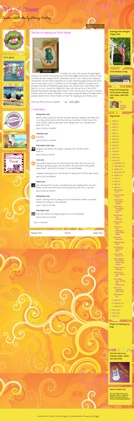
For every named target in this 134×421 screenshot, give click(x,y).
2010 (114, 316)
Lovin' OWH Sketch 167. (119, 255)
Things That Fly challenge (119, 268)
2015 (114, 154)
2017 (114, 148)
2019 (114, 142)
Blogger (96, 416)
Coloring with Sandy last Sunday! (118, 201)
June (116, 181)
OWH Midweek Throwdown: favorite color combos (119, 261)
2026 (114, 121)
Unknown (40, 133)
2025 (114, 124)
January (117, 306)
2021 (114, 136)
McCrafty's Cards (43, 145)
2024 (114, 127)
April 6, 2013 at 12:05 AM (46, 140)
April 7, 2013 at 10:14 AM (45, 205)
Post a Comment (41, 222)
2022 (114, 133)
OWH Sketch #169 (118, 223)
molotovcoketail (76, 416)
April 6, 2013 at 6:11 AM (45, 155)
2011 (114, 313)
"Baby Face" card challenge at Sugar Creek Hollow (119, 230)
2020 (114, 139)
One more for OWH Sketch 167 (119, 274)
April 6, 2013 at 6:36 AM (46, 176)
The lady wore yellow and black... (118, 249)
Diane (38, 182)
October (117, 169)
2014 (114, 157)
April (116, 187)
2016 (114, 151)
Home (67, 233)
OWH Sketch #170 (118, 191)
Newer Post (36, 233)
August (116, 175)
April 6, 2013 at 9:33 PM (45, 191)
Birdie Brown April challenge (118, 217)
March (116, 300)
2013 (114, 160)
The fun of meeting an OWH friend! (119, 289)
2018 (114, 145)
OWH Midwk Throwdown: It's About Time (119, 209)
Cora (38, 160)
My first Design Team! (119, 196)
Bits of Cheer (20, 10)
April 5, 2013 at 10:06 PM (46, 128)
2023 (114, 130)
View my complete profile (123, 107)
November (118, 166)
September (118, 172)
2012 (114, 310)
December (118, 163)
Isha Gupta (40, 210)
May (115, 184)
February (117, 303)
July (115, 178)
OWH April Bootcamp (118, 238)
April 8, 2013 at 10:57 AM (46, 217)
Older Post (98, 233)
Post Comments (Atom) (72, 240)
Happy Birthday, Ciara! (119, 243)
